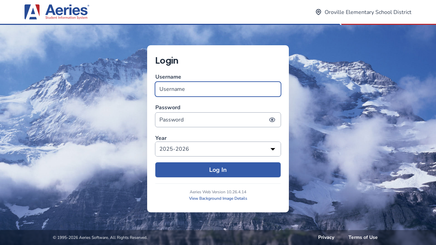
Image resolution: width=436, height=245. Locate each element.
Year (161, 138)
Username (218, 85)
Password (218, 115)
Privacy (326, 237)
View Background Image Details (218, 198)
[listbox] (218, 149)
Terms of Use (363, 237)
